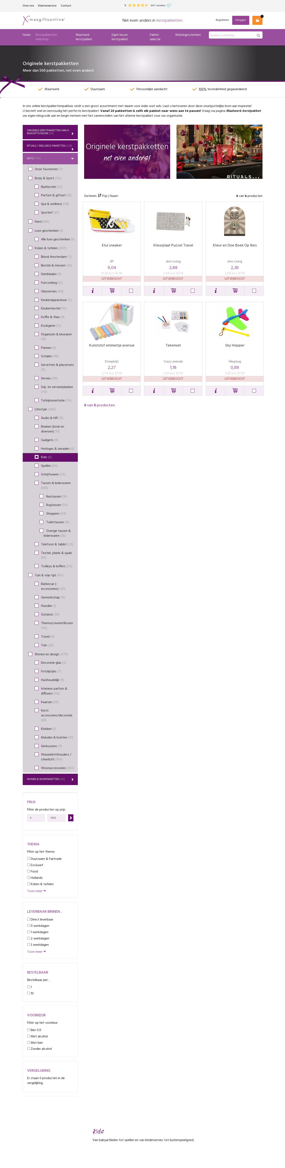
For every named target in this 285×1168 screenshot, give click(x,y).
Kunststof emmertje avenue (111, 346)
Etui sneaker (112, 245)
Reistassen (55, 496)
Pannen (48, 348)
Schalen (50, 356)
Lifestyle (45, 409)
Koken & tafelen (50, 248)
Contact (66, 5)
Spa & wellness (55, 204)
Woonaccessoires (57, 768)
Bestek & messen (56, 265)
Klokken (48, 729)
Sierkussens (51, 746)
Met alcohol (37, 1036)
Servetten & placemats (57, 367)
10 (30, 993)
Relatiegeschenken (188, 34)
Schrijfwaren (53, 474)
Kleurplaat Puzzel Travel (173, 245)
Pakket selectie (155, 37)
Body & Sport (48, 178)
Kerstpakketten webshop (46, 37)
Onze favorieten (49, 169)
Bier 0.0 (34, 1030)
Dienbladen (51, 274)
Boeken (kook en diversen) (52, 429)
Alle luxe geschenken (57, 239)
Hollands (35, 877)
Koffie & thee (53, 317)
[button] (92, 290)
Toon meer (36, 891)
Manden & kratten (57, 737)
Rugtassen (56, 505)
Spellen (49, 466)
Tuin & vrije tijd (49, 575)
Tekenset (173, 346)
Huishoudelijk (52, 680)
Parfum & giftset (56, 195)
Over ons (28, 5)
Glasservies (52, 291)
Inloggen (240, 20)
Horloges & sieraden (57, 449)
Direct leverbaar (40, 919)
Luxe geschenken (49, 231)
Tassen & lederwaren (56, 485)
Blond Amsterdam (56, 257)
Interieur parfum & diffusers (54, 691)
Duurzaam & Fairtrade (44, 859)
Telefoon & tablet (57, 544)
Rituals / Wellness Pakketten (50, 147)
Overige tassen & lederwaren (57, 533)
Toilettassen (56, 522)
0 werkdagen (38, 926)
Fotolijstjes (51, 671)
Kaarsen (50, 702)
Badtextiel (51, 187)
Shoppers (55, 513)
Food (32, 871)
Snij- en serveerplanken (57, 389)
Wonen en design (51, 654)
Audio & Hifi (52, 418)
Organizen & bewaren (56, 337)
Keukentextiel (53, 308)
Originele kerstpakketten (50, 132)
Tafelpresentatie (56, 400)
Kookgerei (51, 326)
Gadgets (49, 440)
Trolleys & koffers (56, 566)
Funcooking (52, 283)
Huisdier (48, 606)
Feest (42, 222)
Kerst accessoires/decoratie (56, 715)
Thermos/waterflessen (57, 626)
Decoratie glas (53, 663)
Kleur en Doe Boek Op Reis (235, 245)
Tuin (47, 645)
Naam (114, 196)
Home (26, 34)
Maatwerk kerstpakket (84, 37)
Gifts (50, 158)
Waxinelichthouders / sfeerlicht (56, 757)
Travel (47, 637)
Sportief (50, 212)
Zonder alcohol (39, 1049)
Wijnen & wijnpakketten (50, 779)
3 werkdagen (38, 944)
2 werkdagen (38, 938)
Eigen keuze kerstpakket (120, 37)
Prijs (103, 196)
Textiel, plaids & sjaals (56, 555)
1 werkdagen (37, 932)
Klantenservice (47, 5)
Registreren (222, 20)
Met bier (35, 1042)
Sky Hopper (234, 346)
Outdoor (50, 614)
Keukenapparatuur (56, 300)
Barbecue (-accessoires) (53, 586)
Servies (49, 378)
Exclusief (35, 865)
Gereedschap (53, 597)
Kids (46, 457)
